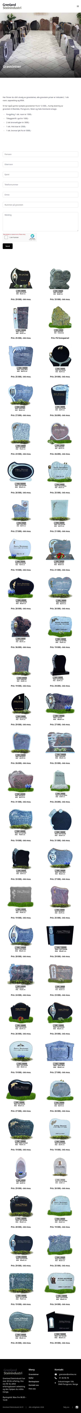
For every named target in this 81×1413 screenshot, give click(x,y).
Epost (5, 170)
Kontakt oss (34, 1385)
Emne (5, 190)
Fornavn (6, 150)
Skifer (31, 1378)
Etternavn (6, 160)
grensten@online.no (67, 1374)
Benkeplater (34, 1381)
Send (8, 246)
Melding (6, 210)
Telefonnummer (9, 180)
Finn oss (32, 1388)
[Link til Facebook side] (77, 1407)
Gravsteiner (34, 1374)
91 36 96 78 (64, 1378)
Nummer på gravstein (11, 200)
